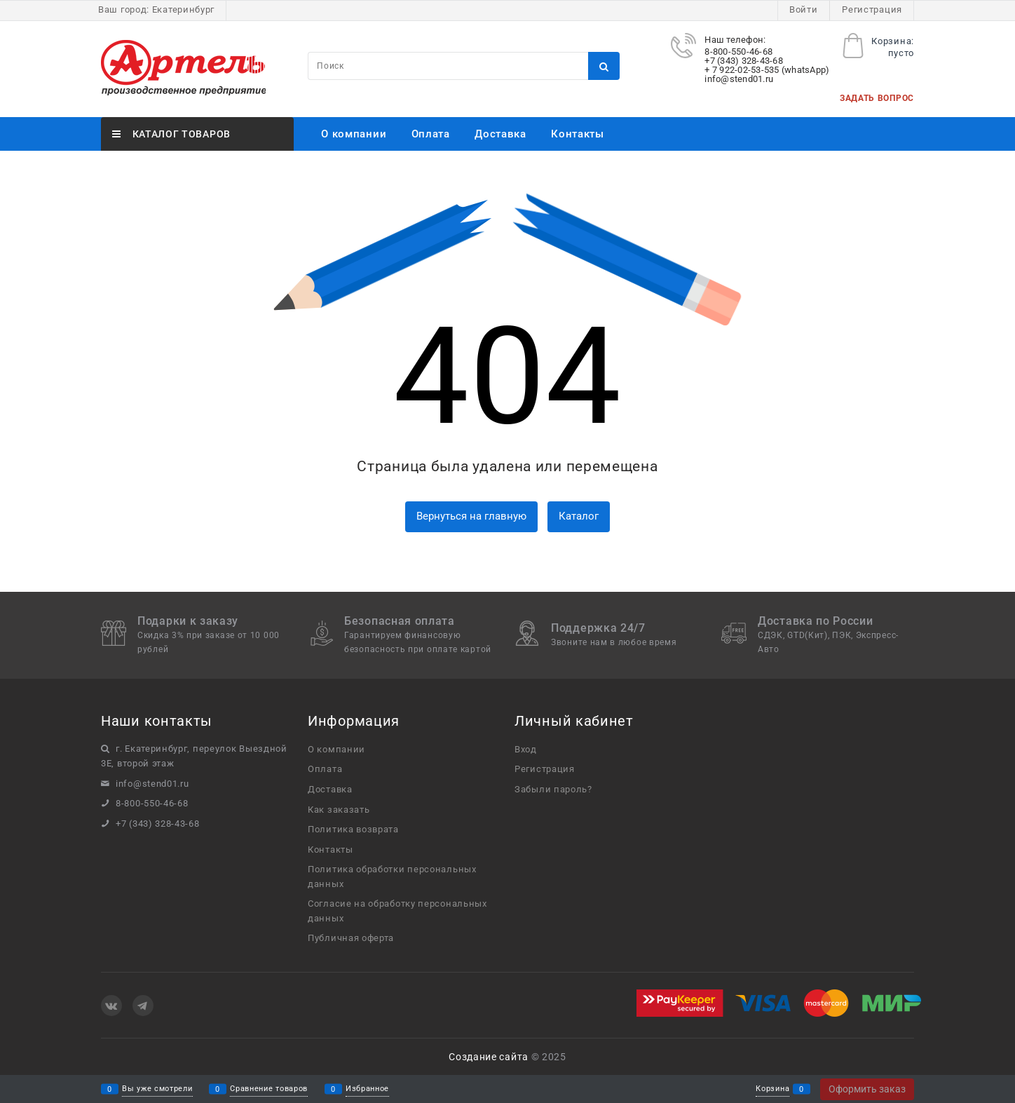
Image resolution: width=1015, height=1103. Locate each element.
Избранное (367, 1089)
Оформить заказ (867, 1089)
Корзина (772, 1089)
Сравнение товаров (269, 1089)
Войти (803, 9)
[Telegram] (143, 1005)
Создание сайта (489, 1056)
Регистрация (872, 9)
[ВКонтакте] (111, 1005)
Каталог (579, 516)
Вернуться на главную (471, 516)
